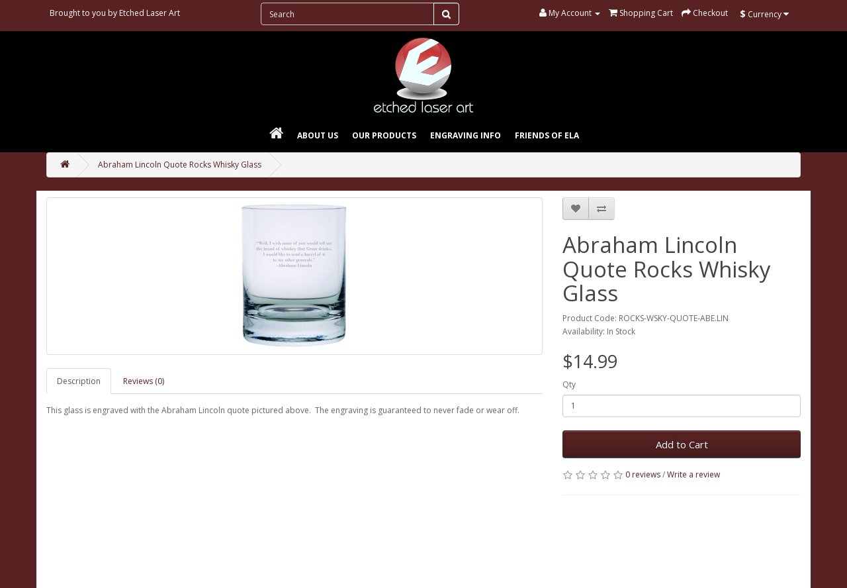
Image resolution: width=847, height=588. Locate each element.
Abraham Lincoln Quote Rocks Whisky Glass (179, 164)
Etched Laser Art (149, 13)
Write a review (693, 474)
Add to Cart (682, 444)
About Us (317, 135)
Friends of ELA (547, 135)
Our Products (384, 135)
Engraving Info (465, 135)
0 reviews (642, 474)
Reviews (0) (143, 381)
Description (79, 381)
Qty (569, 384)
